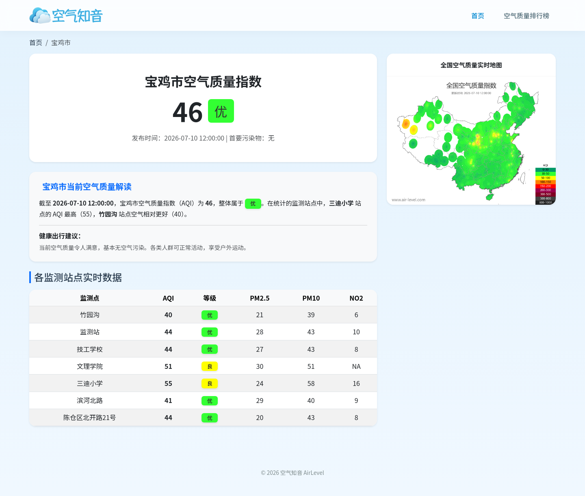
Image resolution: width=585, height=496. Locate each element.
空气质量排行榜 (526, 15)
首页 (477, 15)
